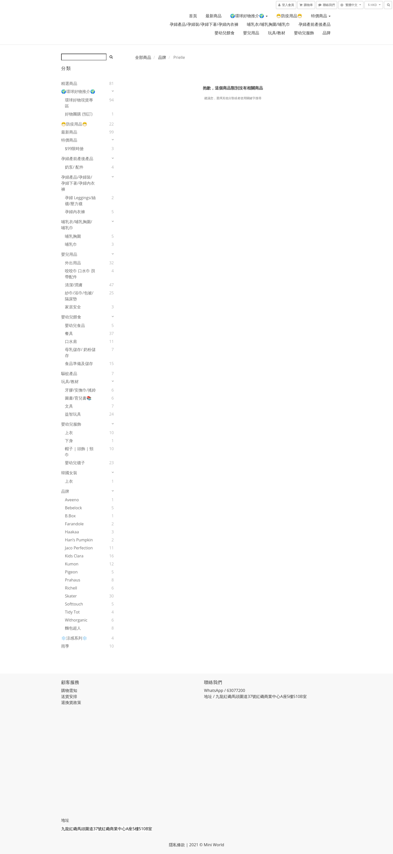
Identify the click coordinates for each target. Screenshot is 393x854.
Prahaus (72, 580)
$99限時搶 (74, 148)
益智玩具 (73, 414)
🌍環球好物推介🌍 (249, 16)
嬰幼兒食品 (75, 325)
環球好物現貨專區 (79, 103)
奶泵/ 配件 (74, 167)
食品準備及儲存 (79, 363)
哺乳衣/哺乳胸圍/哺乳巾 (268, 24)
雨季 (65, 646)
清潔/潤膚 (73, 285)
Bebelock (73, 508)
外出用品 (73, 263)
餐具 (69, 333)
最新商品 (214, 16)
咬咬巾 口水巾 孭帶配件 (80, 274)
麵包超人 (73, 628)
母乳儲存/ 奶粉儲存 (80, 352)
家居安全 (73, 307)
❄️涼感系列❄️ (74, 638)
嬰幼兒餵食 (225, 33)
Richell (71, 588)
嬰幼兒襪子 (75, 462)
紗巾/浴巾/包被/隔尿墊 (79, 296)
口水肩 (71, 341)
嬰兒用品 (251, 33)
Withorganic (76, 620)
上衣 (69, 432)
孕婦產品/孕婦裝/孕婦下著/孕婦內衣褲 (204, 24)
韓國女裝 (69, 472)
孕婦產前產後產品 (315, 24)
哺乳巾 (71, 244)
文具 (69, 406)
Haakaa (72, 532)
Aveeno (72, 500)
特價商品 (321, 16)
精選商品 (69, 83)
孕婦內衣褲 (75, 211)
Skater (71, 596)
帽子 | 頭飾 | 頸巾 (79, 451)
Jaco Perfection (79, 548)
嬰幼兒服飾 (304, 33)
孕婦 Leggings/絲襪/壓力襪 (80, 200)
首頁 (193, 16)
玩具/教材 (276, 33)
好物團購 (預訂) (78, 114)
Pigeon (71, 572)
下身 (69, 440)
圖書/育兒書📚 (78, 398)
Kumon (71, 564)
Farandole (74, 524)
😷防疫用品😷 (289, 16)
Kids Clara (74, 556)
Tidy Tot (72, 612)
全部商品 (143, 57)
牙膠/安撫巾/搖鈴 (80, 390)
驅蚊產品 (69, 373)
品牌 (327, 33)
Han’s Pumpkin (79, 540)
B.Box (70, 516)
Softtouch (74, 604)
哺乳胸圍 (73, 236)
